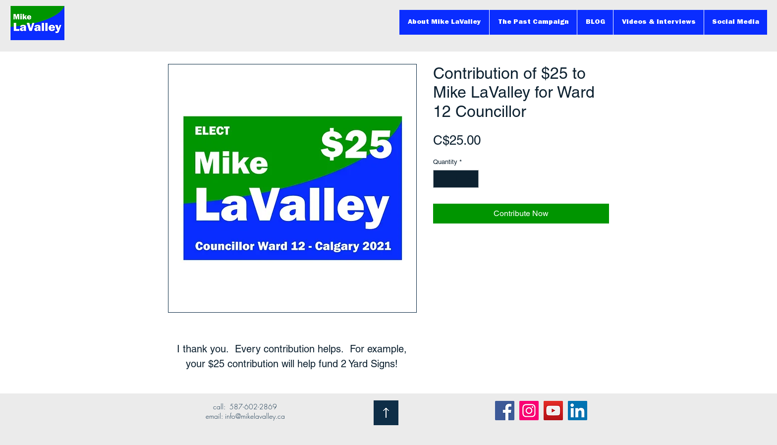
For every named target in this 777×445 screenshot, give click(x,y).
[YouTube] (553, 410)
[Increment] (472, 178)
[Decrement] (440, 178)
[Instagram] (529, 410)
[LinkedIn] (577, 410)
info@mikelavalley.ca (255, 416)
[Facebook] (504, 410)
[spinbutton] (456, 178)
